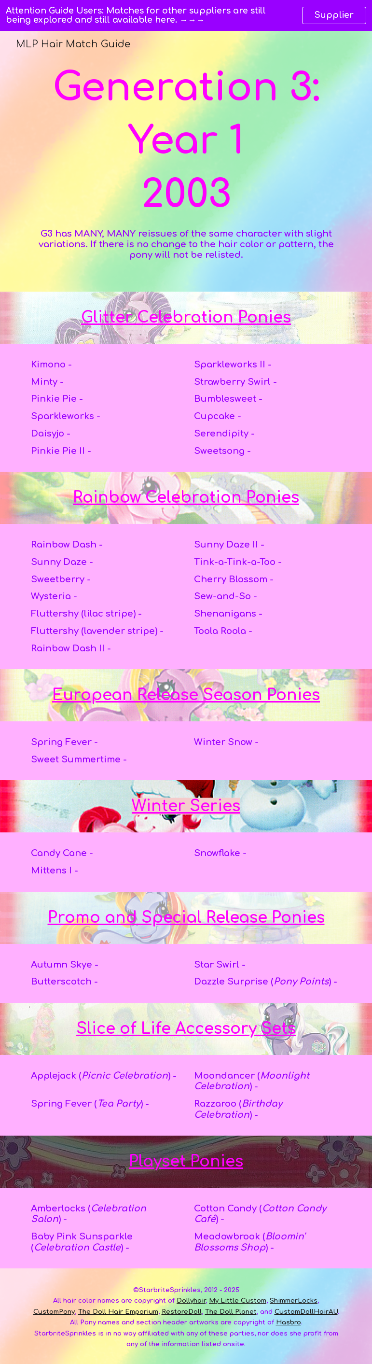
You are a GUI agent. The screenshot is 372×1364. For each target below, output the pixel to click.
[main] (185, 161)
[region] (186, 15)
